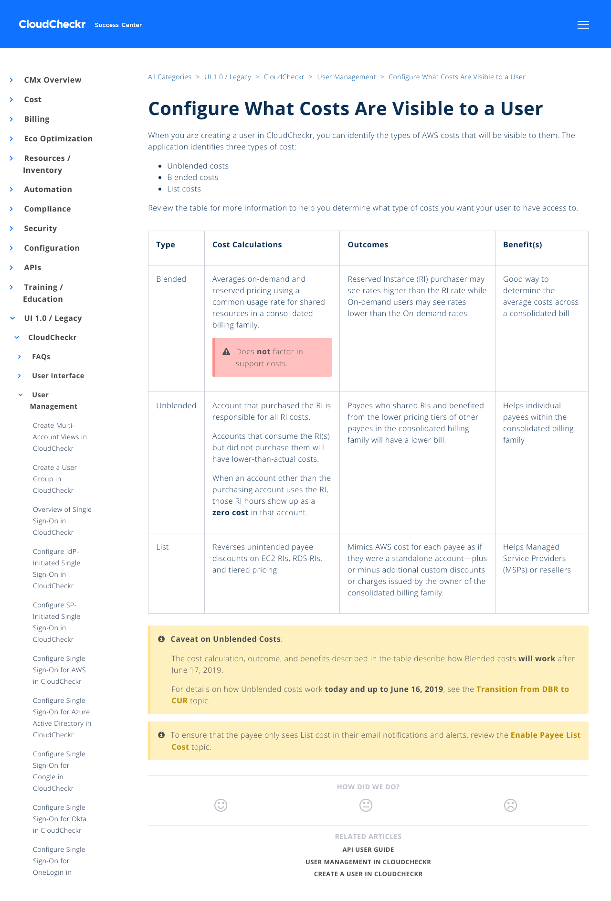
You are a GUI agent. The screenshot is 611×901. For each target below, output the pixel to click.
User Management (53, 401)
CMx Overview (52, 79)
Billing (36, 119)
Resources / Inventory (47, 164)
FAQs (40, 356)
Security (40, 228)
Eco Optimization (58, 138)
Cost (32, 99)
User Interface (57, 376)
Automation (48, 189)
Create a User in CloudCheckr (368, 873)
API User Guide (368, 849)
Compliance (47, 208)
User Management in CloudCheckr (368, 862)
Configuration (51, 248)
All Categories (170, 77)
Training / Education (43, 293)
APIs (32, 267)
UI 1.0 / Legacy (52, 318)
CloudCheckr (52, 337)
